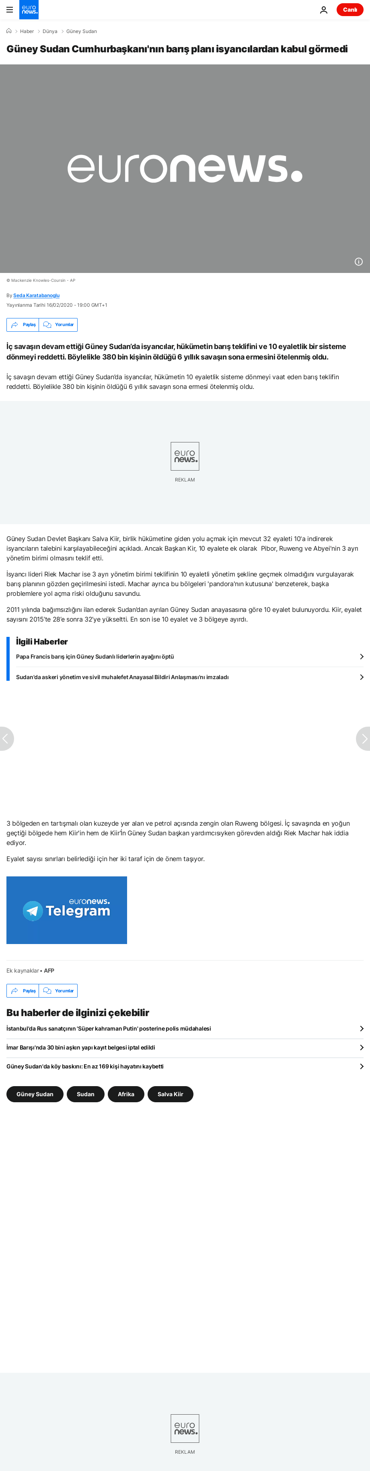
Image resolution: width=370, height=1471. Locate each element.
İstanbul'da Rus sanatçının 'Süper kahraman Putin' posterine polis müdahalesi (108, 1028)
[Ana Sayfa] (8, 31)
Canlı (350, 9)
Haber (27, 31)
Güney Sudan (81, 31)
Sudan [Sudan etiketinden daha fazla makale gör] (86, 1094)
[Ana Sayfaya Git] (29, 9)
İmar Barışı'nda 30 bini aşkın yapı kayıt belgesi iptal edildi (80, 1047)
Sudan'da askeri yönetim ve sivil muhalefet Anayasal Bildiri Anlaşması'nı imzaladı (122, 677)
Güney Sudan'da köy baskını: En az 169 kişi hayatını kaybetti (85, 1066)
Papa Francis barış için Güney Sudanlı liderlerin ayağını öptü (95, 656)
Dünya (50, 31)
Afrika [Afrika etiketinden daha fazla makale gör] (126, 1094)
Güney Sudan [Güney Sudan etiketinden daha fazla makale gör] (34, 1094)
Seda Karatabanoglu (36, 295)
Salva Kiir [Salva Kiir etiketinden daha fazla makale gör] (170, 1094)
